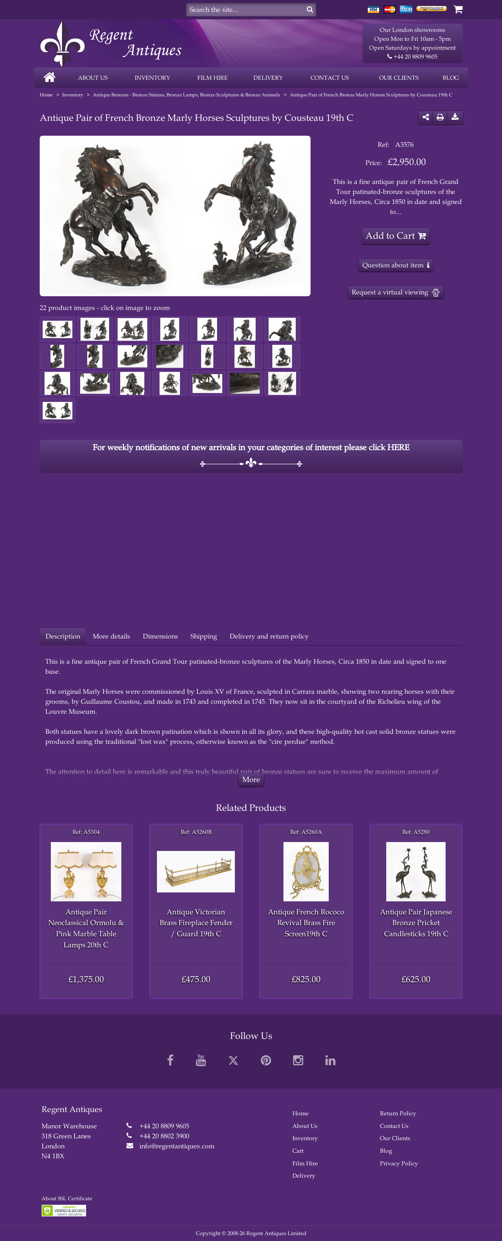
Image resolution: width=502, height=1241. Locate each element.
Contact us (330, 77)
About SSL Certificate (67, 1198)
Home (46, 95)
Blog (451, 77)
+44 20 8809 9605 (412, 56)
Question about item (393, 265)
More (251, 779)
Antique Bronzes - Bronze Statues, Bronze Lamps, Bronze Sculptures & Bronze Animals (186, 95)
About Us (305, 1125)
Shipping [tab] (204, 636)
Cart (298, 1150)
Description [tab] (63, 636)
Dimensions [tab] (160, 636)
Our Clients (395, 1138)
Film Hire (305, 1163)
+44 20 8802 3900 (164, 1136)
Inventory (152, 77)
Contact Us (394, 1125)
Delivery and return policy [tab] (269, 636)
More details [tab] (111, 636)
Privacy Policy (399, 1163)
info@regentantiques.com (177, 1146)
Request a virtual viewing (396, 292)
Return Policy (398, 1113)
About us (93, 77)
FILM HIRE (212, 77)
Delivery (268, 77)
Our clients (399, 77)
